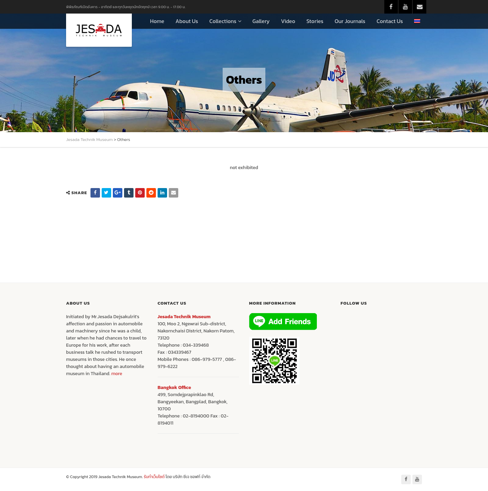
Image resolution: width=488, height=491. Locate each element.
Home (157, 21)
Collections (223, 21)
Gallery (261, 21)
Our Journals (349, 21)
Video (288, 21)
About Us (187, 21)
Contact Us (390, 21)
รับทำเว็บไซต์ (154, 477)
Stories (314, 21)
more (116, 373)
